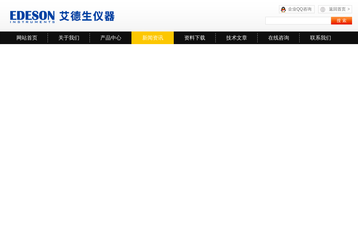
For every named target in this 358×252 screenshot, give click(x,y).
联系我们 (320, 38)
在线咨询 (278, 38)
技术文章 (236, 38)
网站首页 (26, 38)
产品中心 (110, 38)
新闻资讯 (152, 38)
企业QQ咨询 (300, 9)
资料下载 (194, 38)
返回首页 (339, 9)
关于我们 (68, 38)
